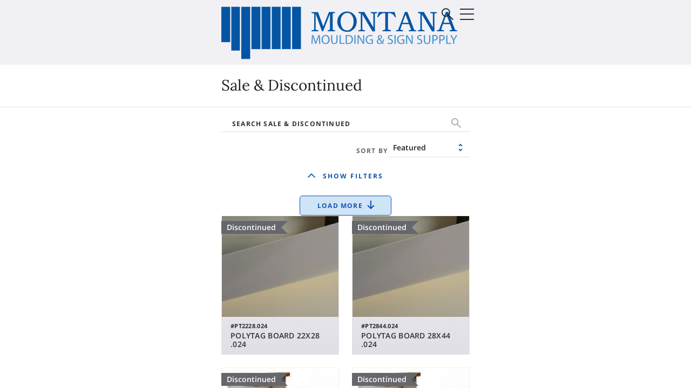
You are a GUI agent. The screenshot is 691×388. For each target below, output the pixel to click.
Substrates (97, 159)
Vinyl (216, 143)
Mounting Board (399, 175)
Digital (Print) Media (115, 143)
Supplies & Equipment (120, 175)
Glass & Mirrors (528, 143)
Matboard (386, 159)
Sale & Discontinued (247, 175)
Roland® (223, 159)
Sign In (591, 51)
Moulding (384, 143)
